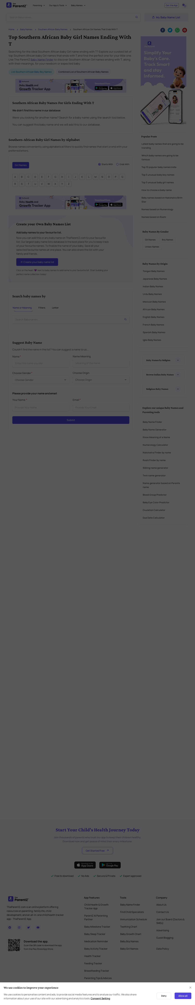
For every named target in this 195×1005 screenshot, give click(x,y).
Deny (164, 995)
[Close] (190, 987)
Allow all (183, 996)
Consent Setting (100, 998)
